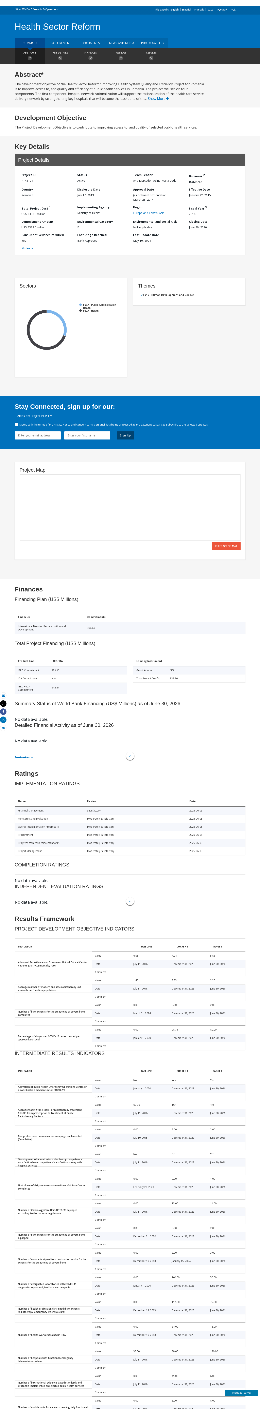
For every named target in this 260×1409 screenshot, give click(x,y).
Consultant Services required (42, 235)
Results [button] (151, 56)
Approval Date (143, 189)
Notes (25, 248)
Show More (158, 98)
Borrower (197, 175)
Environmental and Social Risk (155, 221)
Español (186, 9)
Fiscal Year (198, 207)
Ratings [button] (121, 56)
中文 (233, 9)
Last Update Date (146, 235)
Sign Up (125, 435)
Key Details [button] (60, 56)
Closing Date (198, 221)
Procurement (60, 43)
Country (27, 189)
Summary (30, 43)
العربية (210, 9)
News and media (121, 43)
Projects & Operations (45, 9)
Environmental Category (95, 221)
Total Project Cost (36, 207)
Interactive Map (226, 546)
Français (199, 9)
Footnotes (22, 757)
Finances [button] (91, 56)
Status (82, 175)
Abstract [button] (30, 56)
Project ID (28, 175)
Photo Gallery (152, 43)
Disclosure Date (88, 189)
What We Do (23, 9)
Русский (222, 9)
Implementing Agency (93, 207)
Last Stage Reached (92, 235)
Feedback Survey (241, 1392)
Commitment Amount (37, 221)
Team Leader (143, 175)
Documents (91, 43)
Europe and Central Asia (148, 213)
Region (138, 207)
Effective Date (199, 189)
